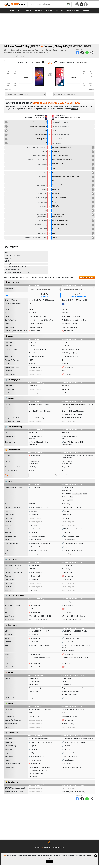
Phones (29, 10)
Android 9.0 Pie (33, 386)
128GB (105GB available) (73, 156)
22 (55, 63)
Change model (9, 288)
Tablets (85, 10)
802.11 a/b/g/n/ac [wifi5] (73, 225)
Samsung (65, 309)
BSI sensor (73, 181)
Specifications (25, 69)
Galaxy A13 (78, 295)
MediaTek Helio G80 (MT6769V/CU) (77, 404)
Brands (49, 10)
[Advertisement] (49, 28)
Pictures (25, 81)
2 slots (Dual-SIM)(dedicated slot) (73, 215)
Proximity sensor (26, 139)
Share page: (92, 52)
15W (73, 210)
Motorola (31, 309)
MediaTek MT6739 (38, 404)
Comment (74, 109)
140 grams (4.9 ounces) (26, 122)
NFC (73, 233)
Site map (38, 848)
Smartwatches (72, 10)
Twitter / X (81, 4)
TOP (50, 843)
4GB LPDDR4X (73, 151)
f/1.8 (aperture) (73, 185)
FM (26, 143)
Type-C (73, 237)
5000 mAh (73, 206)
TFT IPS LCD (26, 130)
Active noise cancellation (73, 220)
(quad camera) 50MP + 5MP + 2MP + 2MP (73, 177)
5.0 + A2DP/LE (73, 229)
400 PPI (73, 168)
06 (43, 63)
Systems (59, 10)
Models (25, 77)
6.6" (73, 172)
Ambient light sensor (26, 135)
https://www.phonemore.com (15, 4)
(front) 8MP (73, 189)
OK (49, 862)
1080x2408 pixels (73, 164)
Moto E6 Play (44, 295)
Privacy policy (58, 848)
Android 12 (65, 386)
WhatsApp (87, 52)
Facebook (86, 4)
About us (47, 848)
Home (12, 10)
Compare (38, 10)
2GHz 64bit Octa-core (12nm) (73, 147)
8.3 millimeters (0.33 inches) (26, 126)
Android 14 (73, 193)
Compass (73, 202)
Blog (20, 10)
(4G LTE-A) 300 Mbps (73, 198)
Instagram (77, 4)
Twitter (82, 52)
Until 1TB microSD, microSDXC (73, 160)
